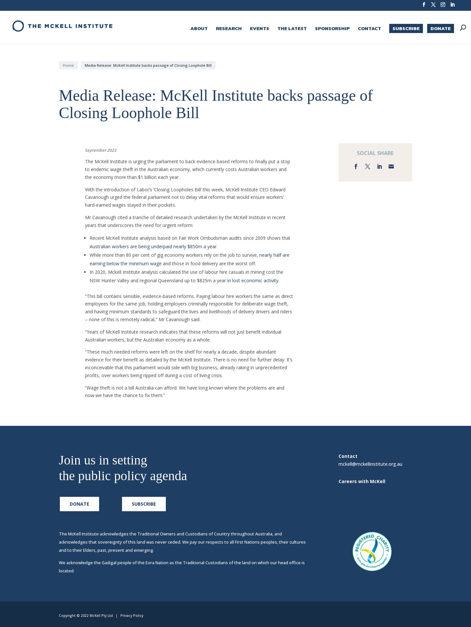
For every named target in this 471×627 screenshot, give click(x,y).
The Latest (292, 29)
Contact (369, 29)
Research (229, 29)
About (199, 29)
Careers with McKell (362, 481)
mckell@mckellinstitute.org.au (370, 466)
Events (259, 29)
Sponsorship (332, 29)
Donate (440, 28)
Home (68, 65)
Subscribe (406, 28)
